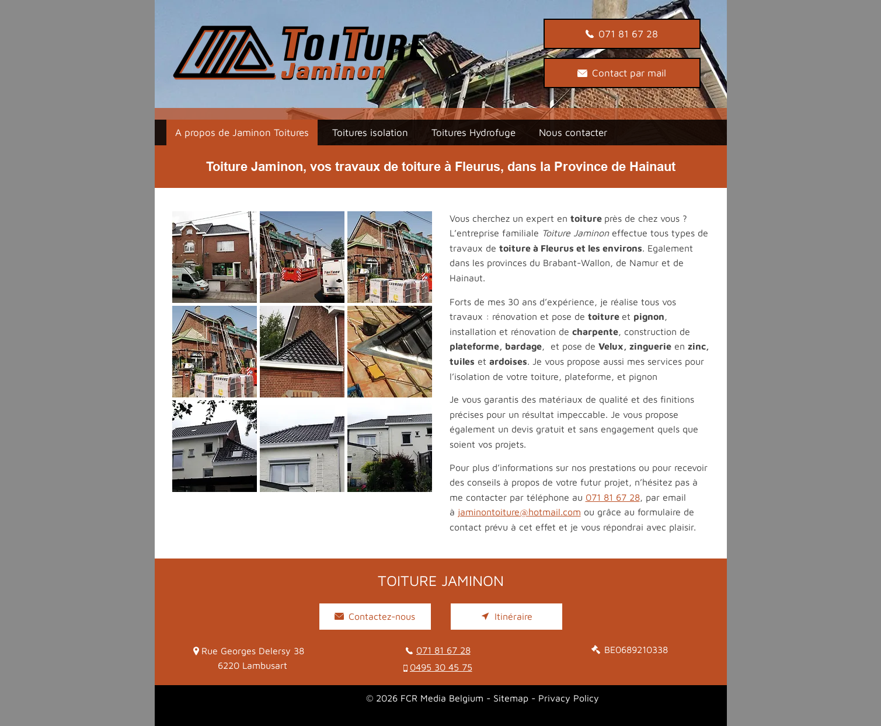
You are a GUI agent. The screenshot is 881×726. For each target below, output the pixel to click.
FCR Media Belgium (442, 698)
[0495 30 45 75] (443, 667)
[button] (214, 257)
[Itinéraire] (506, 616)
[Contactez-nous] (375, 616)
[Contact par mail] (622, 73)
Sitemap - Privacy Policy (546, 698)
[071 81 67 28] (622, 34)
